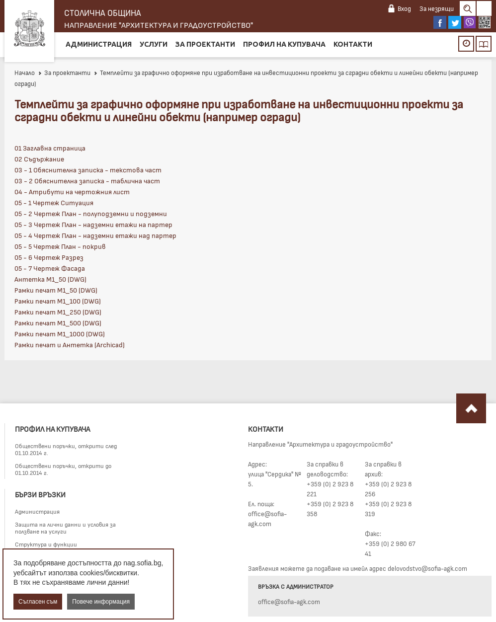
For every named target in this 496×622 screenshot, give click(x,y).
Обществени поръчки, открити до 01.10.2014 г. (63, 469)
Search (468, 8)
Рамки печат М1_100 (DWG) (57, 301)
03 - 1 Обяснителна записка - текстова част (88, 169)
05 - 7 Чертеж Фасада (49, 268)
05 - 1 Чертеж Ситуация (53, 202)
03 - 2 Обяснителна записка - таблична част (87, 180)
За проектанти (205, 44)
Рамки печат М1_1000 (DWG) (59, 333)
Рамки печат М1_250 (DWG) (57, 312)
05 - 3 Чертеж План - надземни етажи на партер (93, 224)
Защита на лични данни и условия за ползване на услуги (65, 528)
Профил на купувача (284, 44)
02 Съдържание (39, 159)
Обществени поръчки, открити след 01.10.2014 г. (66, 449)
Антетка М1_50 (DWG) (50, 279)
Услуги (153, 44)
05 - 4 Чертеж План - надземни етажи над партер (95, 235)
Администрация (99, 44)
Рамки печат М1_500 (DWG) (57, 322)
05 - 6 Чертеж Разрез (48, 257)
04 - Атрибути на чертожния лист (72, 191)
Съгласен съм (37, 601)
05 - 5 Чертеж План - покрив (60, 246)
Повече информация (101, 601)
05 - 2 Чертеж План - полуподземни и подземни (90, 213)
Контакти (352, 44)
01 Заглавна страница (49, 148)
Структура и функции (46, 544)
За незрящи (436, 8)
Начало (24, 73)
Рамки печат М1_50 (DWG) (55, 290)
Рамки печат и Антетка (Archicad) (69, 344)
